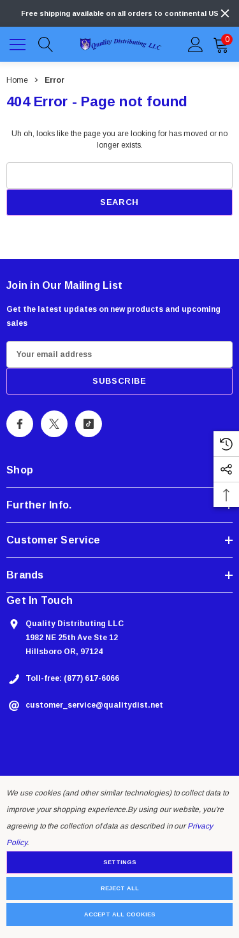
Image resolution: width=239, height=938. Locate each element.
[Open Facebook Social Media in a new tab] (19, 423)
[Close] (225, 13)
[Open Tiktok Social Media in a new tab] (88, 423)
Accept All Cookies (120, 914)
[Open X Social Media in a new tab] (54, 423)
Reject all (120, 888)
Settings (119, 862)
